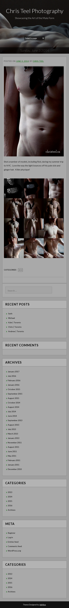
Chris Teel (38, 61)
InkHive (43, 605)
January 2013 (13, 438)
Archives (11, 510)
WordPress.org (14, 550)
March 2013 (13, 433)
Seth (10, 313)
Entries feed (13, 542)
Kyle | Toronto (14, 322)
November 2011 (15, 442)
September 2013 (15, 420)
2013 (10, 492)
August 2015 (13, 398)
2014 (20, 270)
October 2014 (14, 402)
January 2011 (13, 465)
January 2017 (13, 371)
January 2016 (13, 385)
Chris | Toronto (15, 327)
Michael (11, 318)
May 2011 (12, 456)
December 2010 (15, 469)
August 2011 (13, 447)
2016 (10, 505)
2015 (10, 501)
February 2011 (14, 460)
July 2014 (12, 411)
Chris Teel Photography (34, 10)
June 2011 (12, 451)
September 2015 (15, 394)
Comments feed (15, 546)
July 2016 (12, 376)
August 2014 (13, 407)
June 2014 (12, 416)
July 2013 (12, 429)
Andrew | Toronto (16, 331)
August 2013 (13, 425)
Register (11, 533)
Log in (10, 537)
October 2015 (14, 389)
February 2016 (14, 380)
